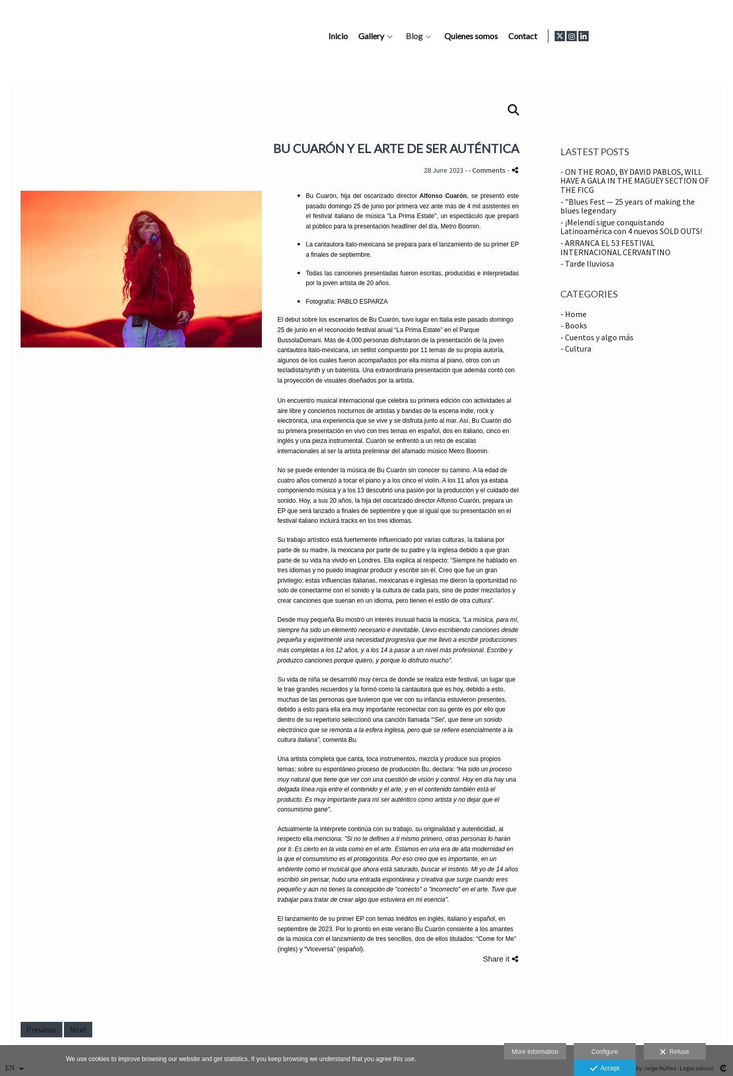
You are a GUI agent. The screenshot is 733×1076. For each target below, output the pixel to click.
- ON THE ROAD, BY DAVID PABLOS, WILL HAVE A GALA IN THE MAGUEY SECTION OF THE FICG (634, 181)
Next (78, 1029)
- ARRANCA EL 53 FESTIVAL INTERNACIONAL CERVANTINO (615, 247)
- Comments (488, 170)
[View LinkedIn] (717, 36)
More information (535, 1051)
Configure (604, 1051)
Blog (545, 36)
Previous (41, 1029)
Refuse (674, 1052)
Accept (605, 1069)
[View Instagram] (705, 36)
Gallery (502, 36)
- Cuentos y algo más (597, 337)
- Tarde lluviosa (587, 263)
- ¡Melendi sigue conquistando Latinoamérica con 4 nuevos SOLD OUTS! (631, 227)
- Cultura (575, 348)
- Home (573, 314)
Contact (654, 36)
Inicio (469, 36)
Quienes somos (602, 36)
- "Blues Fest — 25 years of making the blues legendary (627, 206)
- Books (573, 325)
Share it (500, 958)
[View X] (693, 36)
